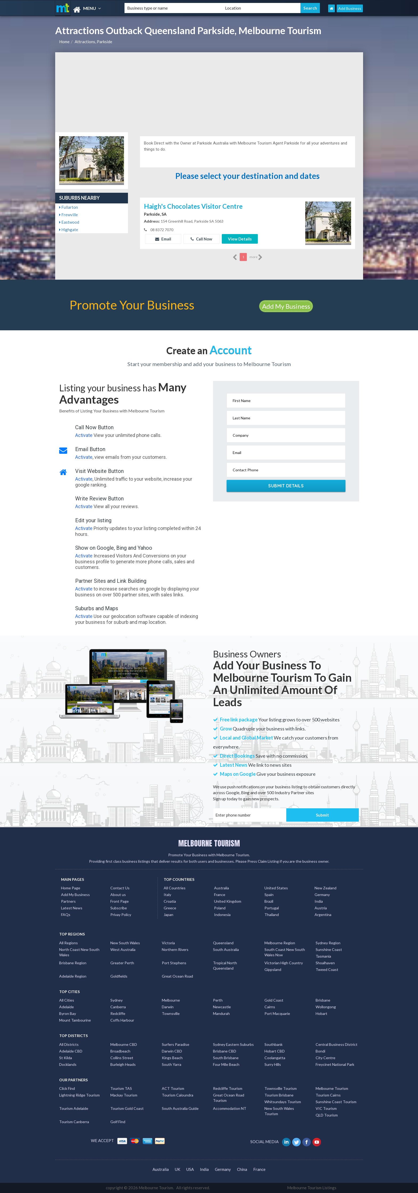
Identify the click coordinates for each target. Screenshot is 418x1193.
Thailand (271, 914)
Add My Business (286, 306)
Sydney (116, 1000)
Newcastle (222, 1007)
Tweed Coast (327, 969)
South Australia (226, 949)
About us (118, 894)
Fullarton (68, 207)
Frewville (68, 214)
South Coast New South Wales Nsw (284, 952)
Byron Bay (67, 1013)
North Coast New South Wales (79, 952)
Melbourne (171, 1000)
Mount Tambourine (75, 1020)
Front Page (119, 901)
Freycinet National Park (335, 1064)
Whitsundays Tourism (282, 1101)
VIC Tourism (326, 1108)
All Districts (69, 1044)
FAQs (65, 914)
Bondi (320, 1051)
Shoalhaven (325, 963)
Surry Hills (272, 1064)
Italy (167, 894)
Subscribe (118, 908)
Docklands (68, 1064)
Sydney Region (328, 943)
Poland (220, 908)
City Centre (325, 1057)
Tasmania (323, 956)
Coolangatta (274, 1057)
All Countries (175, 888)
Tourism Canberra (74, 1121)
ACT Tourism (173, 1088)
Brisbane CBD (224, 1051)
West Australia (122, 949)
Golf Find (117, 1121)
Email (163, 238)
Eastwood (69, 222)
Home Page (70, 888)
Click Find (67, 1088)
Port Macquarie (277, 1013)
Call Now (201, 238)
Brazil (268, 901)
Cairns (269, 1007)
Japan (168, 914)
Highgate (68, 229)
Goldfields (118, 976)
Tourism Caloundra (177, 1095)
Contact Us (120, 888)
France (219, 894)
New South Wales (125, 943)
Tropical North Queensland (225, 965)
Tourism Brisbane (279, 1095)
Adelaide (66, 1007)
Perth (218, 1000)
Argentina (323, 914)
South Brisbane (226, 1057)
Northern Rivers (175, 949)
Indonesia (222, 914)
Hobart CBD (274, 1051)
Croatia (170, 901)
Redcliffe (117, 1013)
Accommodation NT (229, 1108)
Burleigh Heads (123, 1064)
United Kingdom (227, 901)
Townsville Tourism (280, 1088)
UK (177, 1169)
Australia (221, 888)
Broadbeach (120, 1051)
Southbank (273, 1044)
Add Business (349, 8)
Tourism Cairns (328, 1095)
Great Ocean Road (177, 976)
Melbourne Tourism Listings (311, 1187)
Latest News (71, 908)
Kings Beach (172, 1057)
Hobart (321, 1013)
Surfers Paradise (175, 1044)
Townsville (171, 1013)
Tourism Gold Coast (127, 1108)
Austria (321, 908)
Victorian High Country (283, 963)
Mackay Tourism (123, 1095)
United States (276, 888)
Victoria (168, 943)
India (319, 901)
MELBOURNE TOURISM (209, 843)
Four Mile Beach (226, 1064)
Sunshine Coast (329, 949)
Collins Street (121, 1057)
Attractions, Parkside (93, 41)
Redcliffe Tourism (227, 1088)
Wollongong (326, 1007)
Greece (170, 908)
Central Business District (336, 1044)
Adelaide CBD (70, 1051)
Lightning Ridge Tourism (79, 1095)
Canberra (118, 1007)
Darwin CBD (172, 1051)
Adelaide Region (72, 976)
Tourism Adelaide (73, 1108)
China (242, 1169)
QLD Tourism (327, 1115)
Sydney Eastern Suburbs (233, 1044)
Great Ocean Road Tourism (228, 1098)
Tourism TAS (121, 1088)
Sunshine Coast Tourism (336, 1101)
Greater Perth (122, 963)
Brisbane (323, 1000)
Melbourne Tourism (332, 1088)
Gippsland (272, 969)
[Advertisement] (209, 92)
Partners (68, 901)
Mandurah (221, 1013)
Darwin (168, 1007)
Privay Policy (120, 914)
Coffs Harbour (122, 1020)
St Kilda (65, 1057)
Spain (269, 894)
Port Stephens (174, 963)
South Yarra (171, 1064)
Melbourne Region (279, 943)
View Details (240, 238)
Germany (322, 894)
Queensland (223, 943)
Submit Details (286, 485)
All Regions (68, 943)
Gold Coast (273, 1000)
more (256, 257)
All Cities (66, 1000)
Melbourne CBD (123, 1044)
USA (190, 1169)
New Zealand (325, 888)
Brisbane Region (72, 963)
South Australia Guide (180, 1108)
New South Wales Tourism (279, 1111)
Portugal (271, 908)
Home (64, 41)
